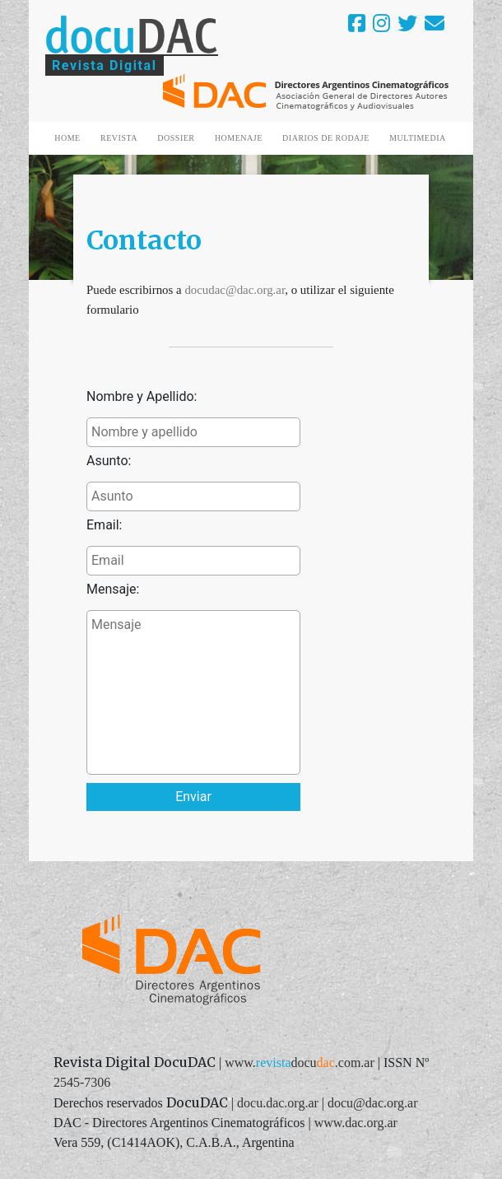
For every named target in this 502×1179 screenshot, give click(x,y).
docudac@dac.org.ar (234, 289)
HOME (67, 137)
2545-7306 (81, 1082)
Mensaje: (112, 589)
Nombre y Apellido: (141, 396)
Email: (104, 525)
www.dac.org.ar (355, 1123)
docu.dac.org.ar (277, 1103)
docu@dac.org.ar (373, 1103)
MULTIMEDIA (417, 137)
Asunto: (108, 460)
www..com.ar (299, 1062)
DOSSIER (175, 137)
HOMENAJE (239, 137)
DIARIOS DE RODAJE (326, 137)
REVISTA (118, 137)
